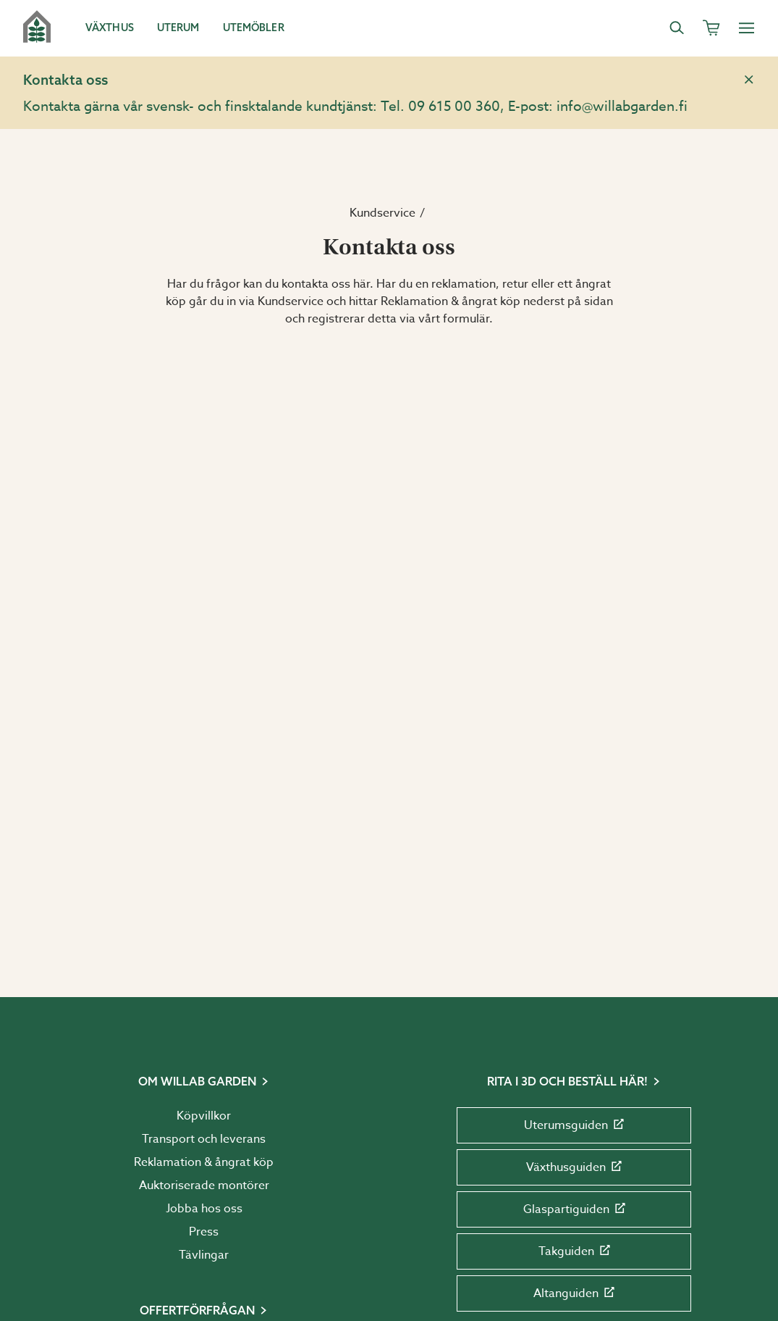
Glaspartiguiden (574, 1209)
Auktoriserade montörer (204, 1185)
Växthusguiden (574, 1167)
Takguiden (574, 1251)
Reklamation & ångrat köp (204, 1162)
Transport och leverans (204, 1139)
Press (204, 1232)
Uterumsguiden (574, 1125)
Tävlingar (204, 1255)
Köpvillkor (204, 1116)
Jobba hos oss (204, 1208)
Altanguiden (573, 1293)
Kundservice (382, 213)
